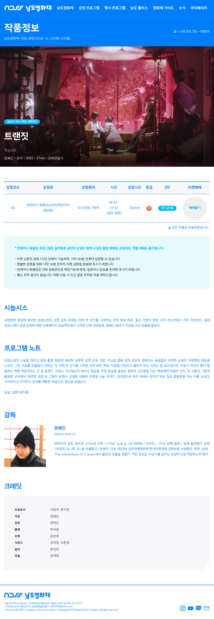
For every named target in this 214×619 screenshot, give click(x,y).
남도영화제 (65, 8)
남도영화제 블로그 (198, 608)
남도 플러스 (139, 8)
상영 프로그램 (89, 8)
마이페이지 (199, 8)
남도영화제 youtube (190, 608)
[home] (175, 31)
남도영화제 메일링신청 (206, 608)
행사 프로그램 (114, 8)
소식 (182, 8)
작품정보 (205, 31)
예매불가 (195, 208)
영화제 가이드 (163, 8)
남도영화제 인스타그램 (182, 608)
